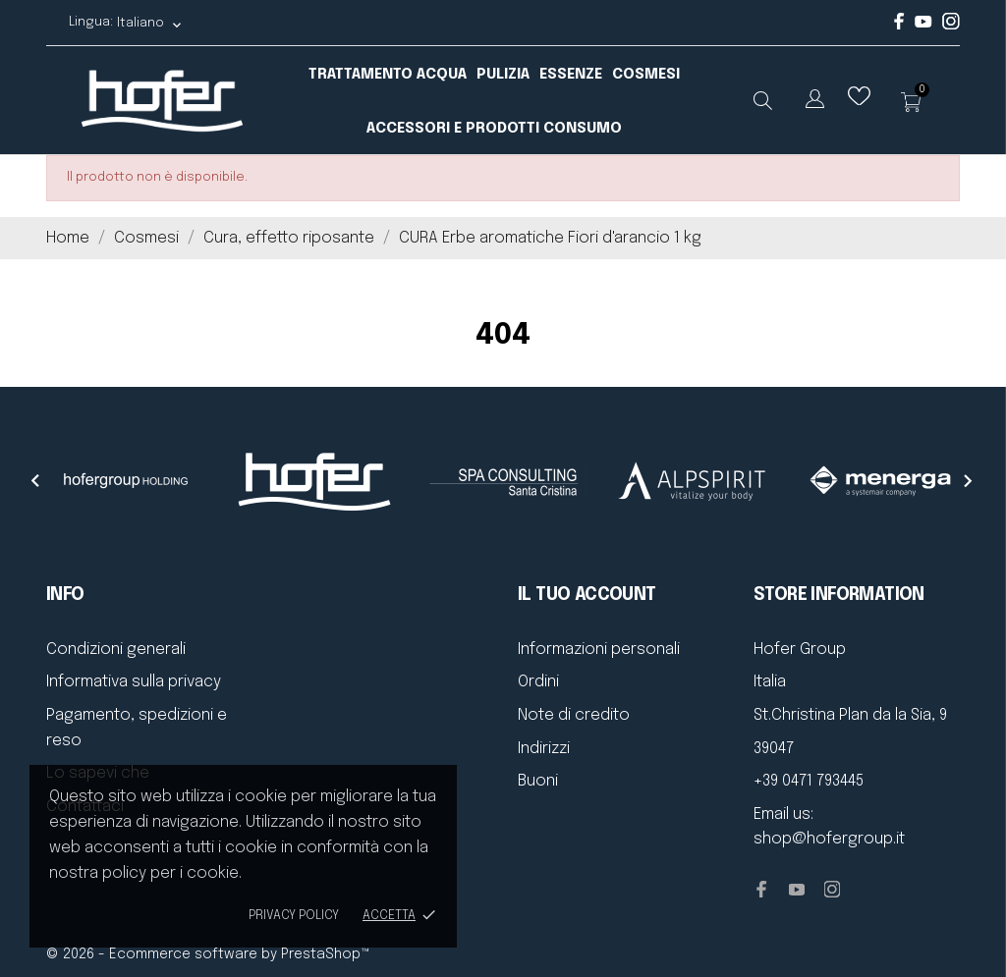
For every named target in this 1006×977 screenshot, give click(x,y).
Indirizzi (544, 748)
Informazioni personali (599, 649)
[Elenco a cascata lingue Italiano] (150, 23)
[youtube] (923, 24)
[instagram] (951, 26)
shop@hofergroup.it (829, 839)
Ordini (538, 682)
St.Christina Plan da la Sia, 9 (850, 715)
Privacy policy (294, 915)
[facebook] (899, 26)
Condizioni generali (116, 649)
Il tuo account (587, 595)
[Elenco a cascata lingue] (815, 102)
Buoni (538, 781)
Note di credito (574, 715)
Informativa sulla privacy (133, 682)
